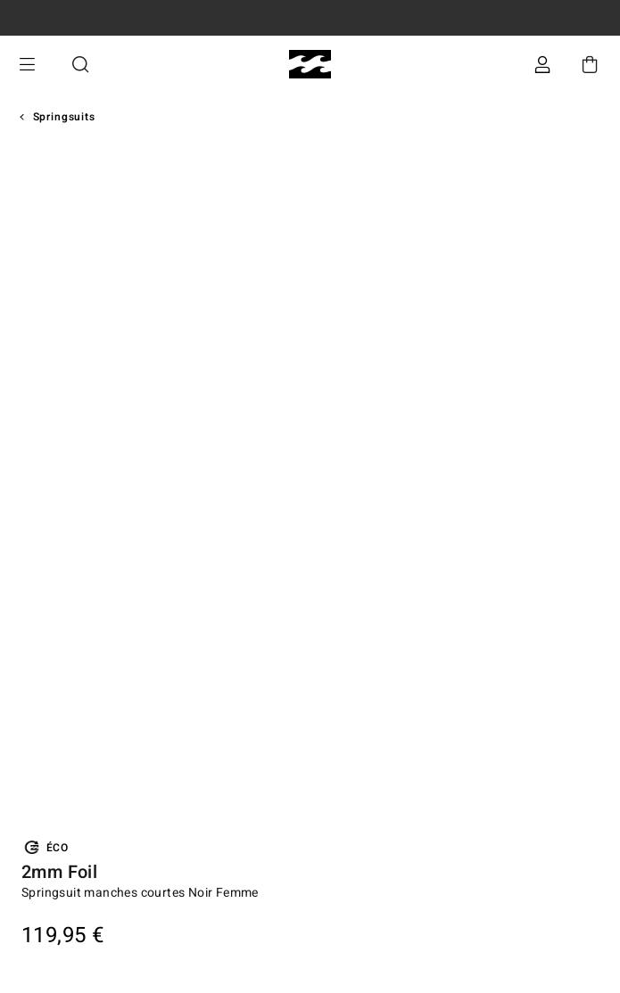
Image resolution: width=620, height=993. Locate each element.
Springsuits (64, 117)
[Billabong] (310, 64)
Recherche (80, 64)
